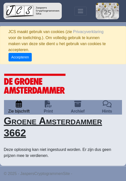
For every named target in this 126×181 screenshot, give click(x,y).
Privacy (80, 173)
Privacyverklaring (88, 32)
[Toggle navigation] (80, 11)
